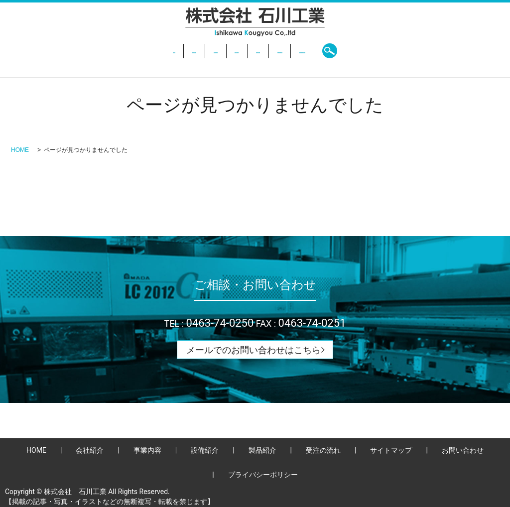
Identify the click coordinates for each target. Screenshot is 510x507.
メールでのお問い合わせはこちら (253, 350)
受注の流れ (318, 51)
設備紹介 (225, 51)
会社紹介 (134, 51)
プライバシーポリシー (263, 475)
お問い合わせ (374, 51)
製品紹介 (270, 51)
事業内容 (180, 51)
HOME (94, 51)
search (418, 50)
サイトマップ (391, 450)
